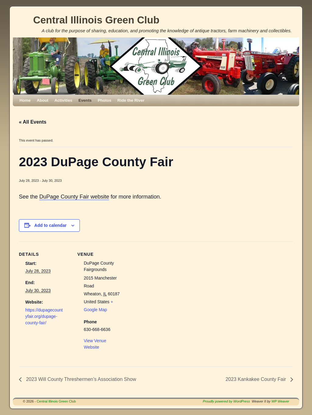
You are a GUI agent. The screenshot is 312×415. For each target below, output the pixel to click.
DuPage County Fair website (74, 197)
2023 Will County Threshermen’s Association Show (80, 379)
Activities (64, 100)
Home (25, 100)
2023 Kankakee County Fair (256, 379)
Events (84, 100)
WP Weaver (280, 401)
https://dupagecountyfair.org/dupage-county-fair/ (44, 316)
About (42, 100)
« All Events (32, 122)
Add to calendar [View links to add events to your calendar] (50, 225)
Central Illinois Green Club (96, 20)
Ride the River (130, 100)
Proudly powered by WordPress (226, 401)
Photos (105, 100)
